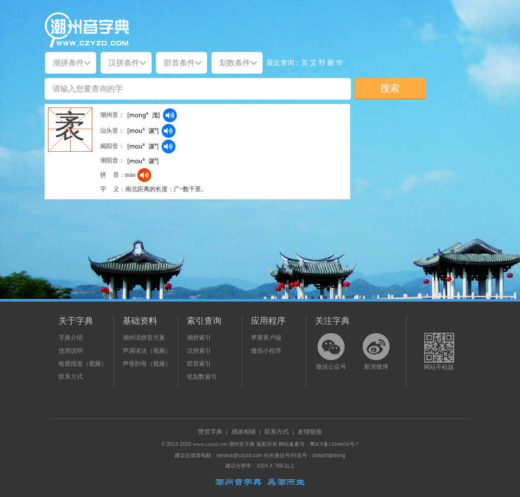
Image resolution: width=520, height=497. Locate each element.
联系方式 (70, 377)
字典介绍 (70, 338)
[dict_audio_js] (170, 115)
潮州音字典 (242, 444)
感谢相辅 (243, 432)
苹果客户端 (266, 338)
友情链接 (310, 432)
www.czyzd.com (210, 444)
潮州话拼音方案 (144, 338)
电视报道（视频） (82, 364)
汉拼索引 (199, 351)
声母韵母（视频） (147, 364)
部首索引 (199, 364)
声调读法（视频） (147, 351)
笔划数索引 (202, 377)
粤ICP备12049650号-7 (334, 444)
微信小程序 (266, 351)
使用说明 (70, 351)
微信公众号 (331, 367)
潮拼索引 (199, 338)
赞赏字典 (210, 432)
